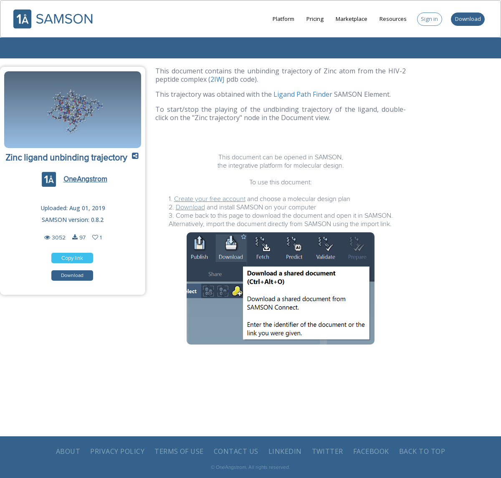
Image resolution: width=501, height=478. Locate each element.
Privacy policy (117, 451)
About (68, 451)
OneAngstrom (85, 179)
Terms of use (179, 451)
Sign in (429, 19)
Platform (283, 19)
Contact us (236, 451)
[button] (135, 158)
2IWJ (217, 79)
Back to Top (422, 451)
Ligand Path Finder (302, 94)
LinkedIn (285, 451)
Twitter (327, 451)
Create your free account (209, 199)
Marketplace (351, 19)
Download (468, 19)
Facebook (371, 451)
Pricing (315, 19)
